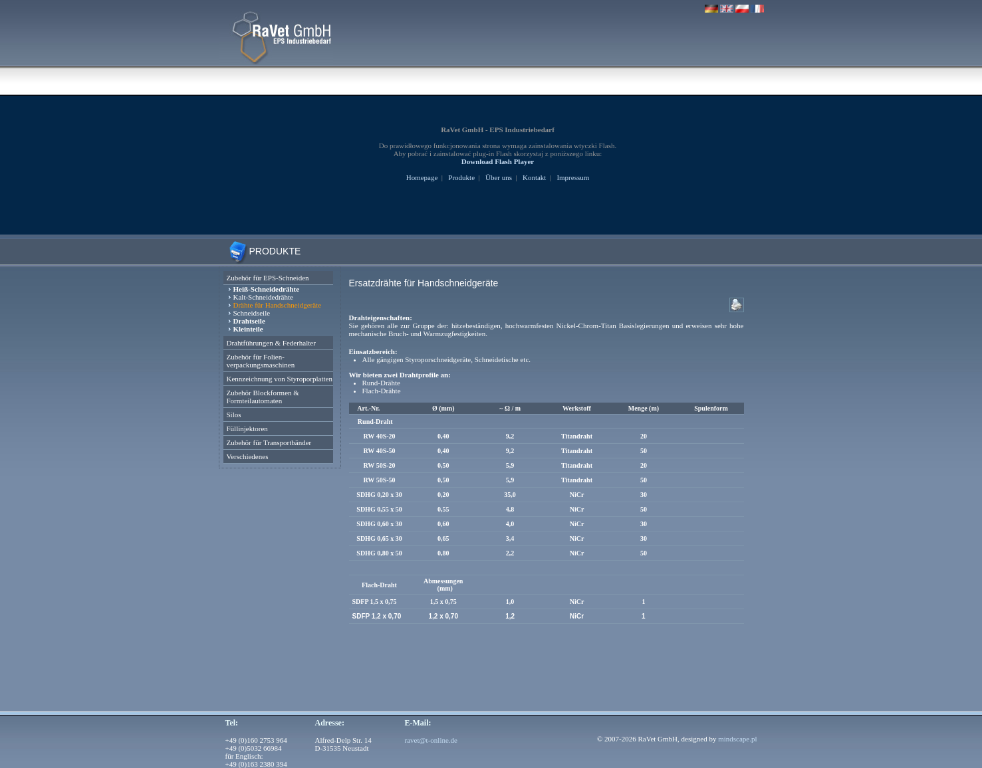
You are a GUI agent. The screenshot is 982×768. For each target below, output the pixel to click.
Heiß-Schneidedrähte (266, 289)
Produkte (461, 177)
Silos (234, 415)
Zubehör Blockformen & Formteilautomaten (263, 397)
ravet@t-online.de (431, 740)
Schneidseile (252, 313)
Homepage (422, 177)
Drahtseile (249, 321)
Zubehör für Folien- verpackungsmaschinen (261, 361)
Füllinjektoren (247, 428)
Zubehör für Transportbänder (269, 442)
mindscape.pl (737, 739)
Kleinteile (248, 329)
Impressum (572, 177)
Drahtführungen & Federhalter (271, 343)
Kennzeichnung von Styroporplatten (279, 379)
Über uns (498, 177)
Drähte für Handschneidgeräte (277, 305)
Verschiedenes (248, 456)
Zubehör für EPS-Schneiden (268, 278)
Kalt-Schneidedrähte (263, 297)
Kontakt (534, 177)
